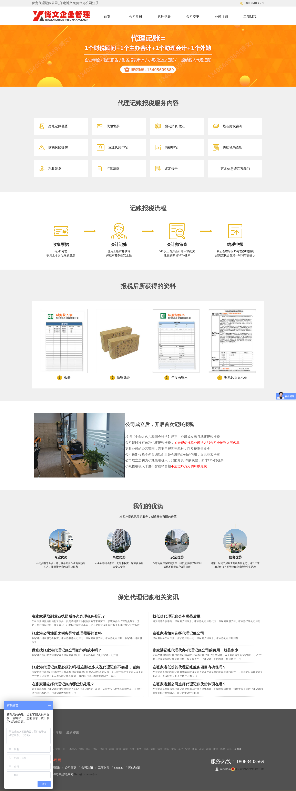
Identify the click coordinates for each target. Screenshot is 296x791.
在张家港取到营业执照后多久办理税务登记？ (68, 616)
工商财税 (249, 16)
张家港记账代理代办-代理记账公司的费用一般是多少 (195, 650)
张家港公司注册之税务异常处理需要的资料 (67, 633)
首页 (107, 16)
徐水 (166, 749)
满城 (153, 749)
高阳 (201, 749)
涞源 (215, 749)
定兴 (187, 749)
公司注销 (221, 16)
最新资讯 (72, 732)
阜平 (180, 749)
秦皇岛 (73, 749)
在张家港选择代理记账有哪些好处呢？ (63, 684)
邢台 (88, 749)
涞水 (173, 749)
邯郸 (81, 749)
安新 (229, 749)
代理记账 (164, 16)
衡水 (132, 749)
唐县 (194, 749)
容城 (208, 749)
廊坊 (125, 749)
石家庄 (56, 749)
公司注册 (135, 16)
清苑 (159, 749)
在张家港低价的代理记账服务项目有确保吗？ (189, 667)
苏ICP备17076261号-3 (85, 774)
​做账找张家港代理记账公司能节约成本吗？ (67, 650)
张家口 (103, 749)
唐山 (64, 749)
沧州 (118, 749)
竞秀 (139, 749)
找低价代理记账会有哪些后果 (176, 616)
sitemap (118, 767)
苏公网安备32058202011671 (249, 769)
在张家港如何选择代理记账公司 (178, 633)
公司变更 (192, 16)
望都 (222, 749)
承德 (111, 749)
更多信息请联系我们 (235, 169)
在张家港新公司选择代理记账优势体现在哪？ (189, 684)
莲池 (146, 749)
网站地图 (134, 767)
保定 (95, 749)
